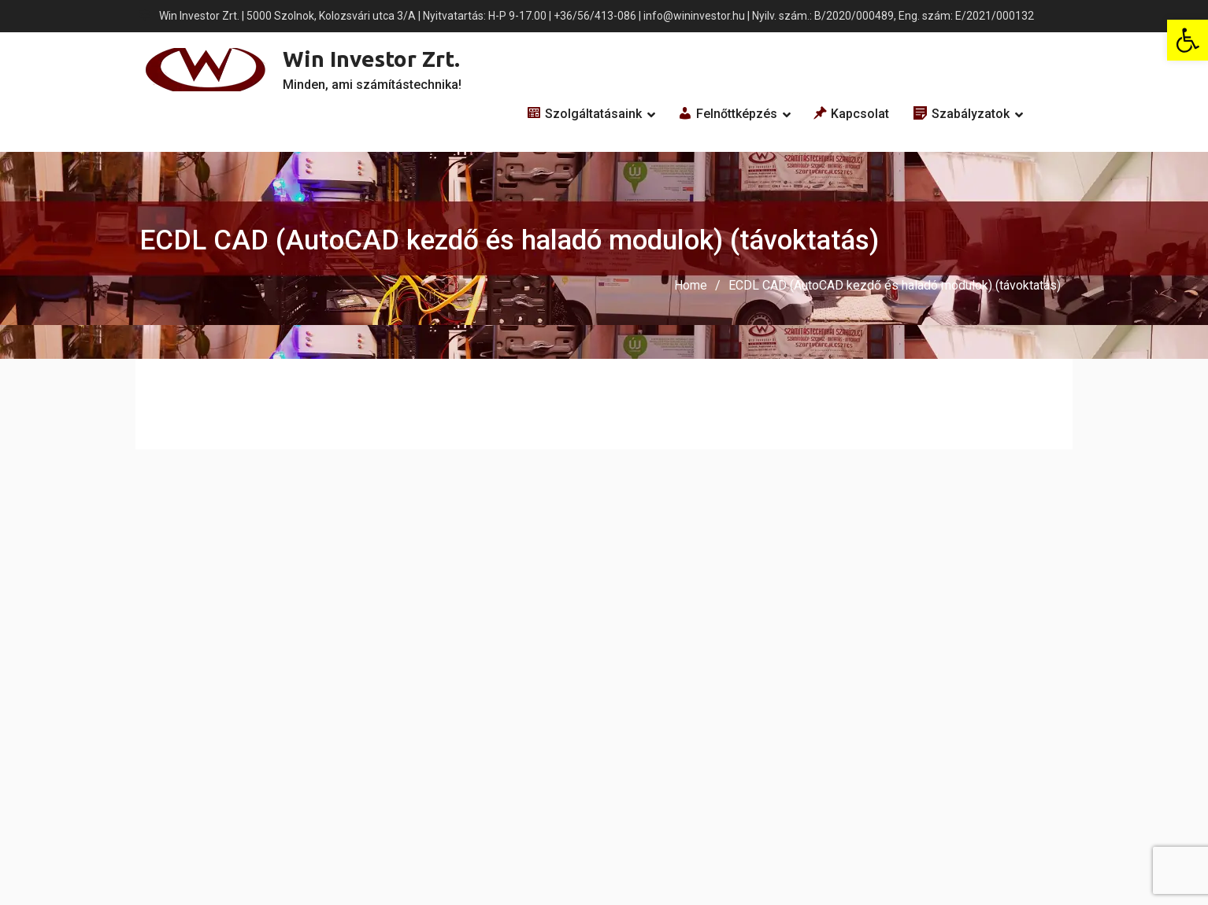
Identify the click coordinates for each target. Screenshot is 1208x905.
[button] (1187, 40)
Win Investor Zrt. (371, 58)
